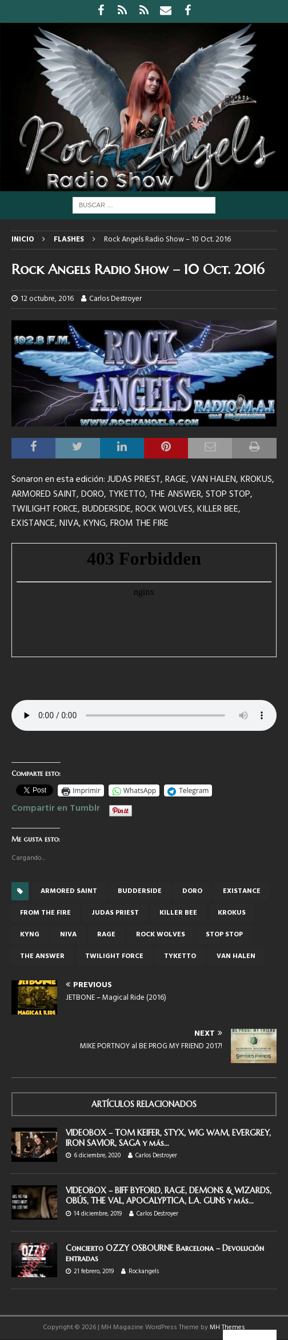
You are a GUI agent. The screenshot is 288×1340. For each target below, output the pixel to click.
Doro (192, 891)
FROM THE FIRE (45, 913)
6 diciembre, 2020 (97, 1155)
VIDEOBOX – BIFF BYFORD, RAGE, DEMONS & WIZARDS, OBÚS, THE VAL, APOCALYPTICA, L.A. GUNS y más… (168, 1195)
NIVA (68, 934)
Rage (106, 934)
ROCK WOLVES (160, 934)
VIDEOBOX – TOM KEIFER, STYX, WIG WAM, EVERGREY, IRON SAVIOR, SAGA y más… (168, 1138)
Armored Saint (69, 891)
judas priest (115, 913)
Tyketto (180, 956)
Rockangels (144, 1271)
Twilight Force (114, 956)
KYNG (29, 934)
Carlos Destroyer (115, 299)
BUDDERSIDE (140, 891)
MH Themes (227, 1327)
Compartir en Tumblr (55, 807)
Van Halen (236, 956)
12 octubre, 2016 (47, 299)
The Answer (42, 956)
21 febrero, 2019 (94, 1271)
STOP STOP (224, 934)
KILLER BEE (178, 913)
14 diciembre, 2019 (98, 1214)
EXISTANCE (242, 891)
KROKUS (232, 913)
